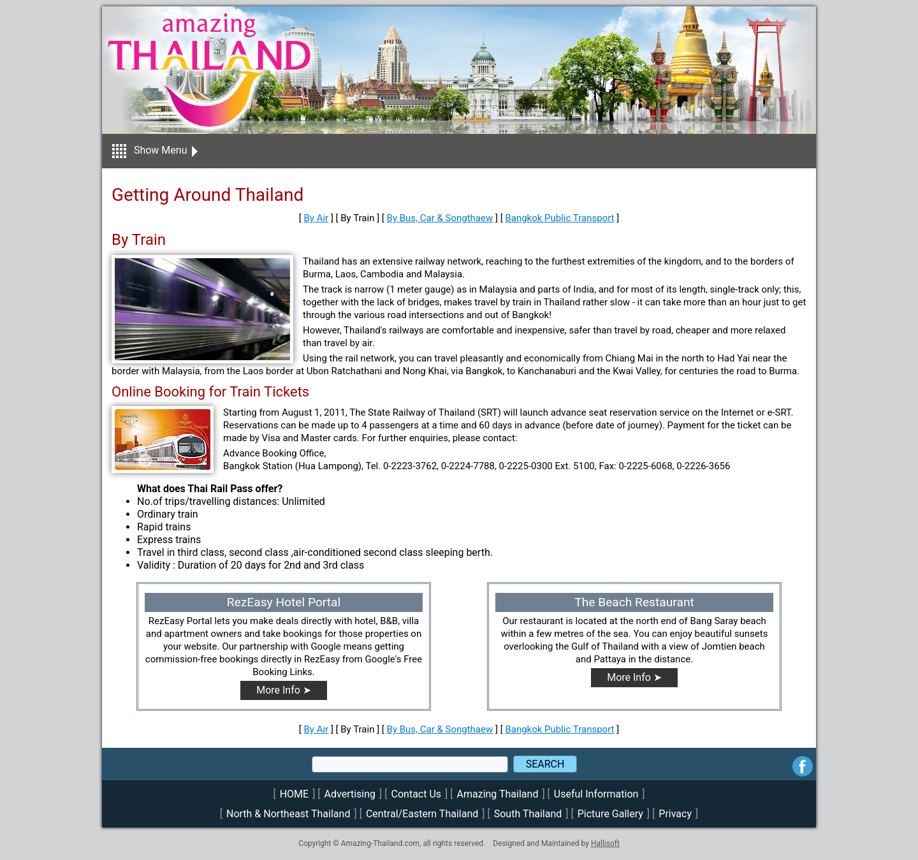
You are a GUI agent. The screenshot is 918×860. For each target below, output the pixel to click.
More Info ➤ (283, 690)
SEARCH (545, 764)
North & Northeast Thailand (288, 814)
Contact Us (416, 794)
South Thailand (528, 814)
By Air (315, 218)
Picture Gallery (610, 814)
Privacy (675, 814)
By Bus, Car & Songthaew (440, 218)
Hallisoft (605, 843)
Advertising (350, 794)
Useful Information (596, 794)
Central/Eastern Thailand (422, 814)
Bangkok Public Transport (559, 218)
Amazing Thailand (498, 794)
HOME (294, 794)
